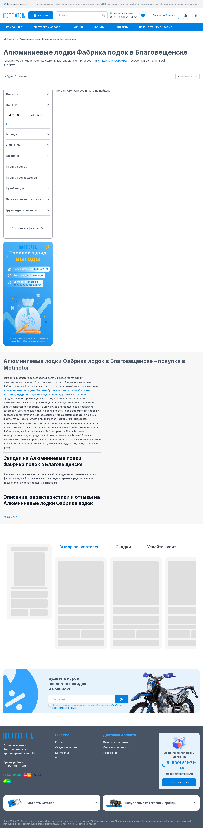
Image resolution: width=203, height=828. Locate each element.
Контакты (62, 752)
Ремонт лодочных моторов (74, 758)
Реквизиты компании (69, 768)
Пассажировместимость (28, 199)
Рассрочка (110, 752)
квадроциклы (49, 394)
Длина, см (28, 145)
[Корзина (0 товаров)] (196, 15)
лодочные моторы (14, 390)
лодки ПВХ (33, 390)
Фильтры (28, 94)
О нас (59, 742)
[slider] (6, 124)
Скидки (123, 546)
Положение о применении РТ (75, 763)
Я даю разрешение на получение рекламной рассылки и (87, 706)
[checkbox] (49, 705)
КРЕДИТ (103, 60)
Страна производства (28, 177)
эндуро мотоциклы (28, 394)
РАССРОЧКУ (119, 60)
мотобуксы (48, 390)
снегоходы (62, 390)
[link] (48, 39)
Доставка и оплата (116, 747)
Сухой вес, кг (28, 188)
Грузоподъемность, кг (28, 210)
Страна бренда (28, 166)
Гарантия (28, 155)
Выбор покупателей (79, 546)
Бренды (28, 134)
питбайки (9, 394)
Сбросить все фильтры (28, 228)
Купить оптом (112, 758)
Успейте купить (163, 546)
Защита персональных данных (124, 763)
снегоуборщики (80, 390)
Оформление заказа (117, 742)
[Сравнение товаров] (185, 15)
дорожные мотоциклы (73, 394)
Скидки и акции (66, 747)
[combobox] (187, 76)
